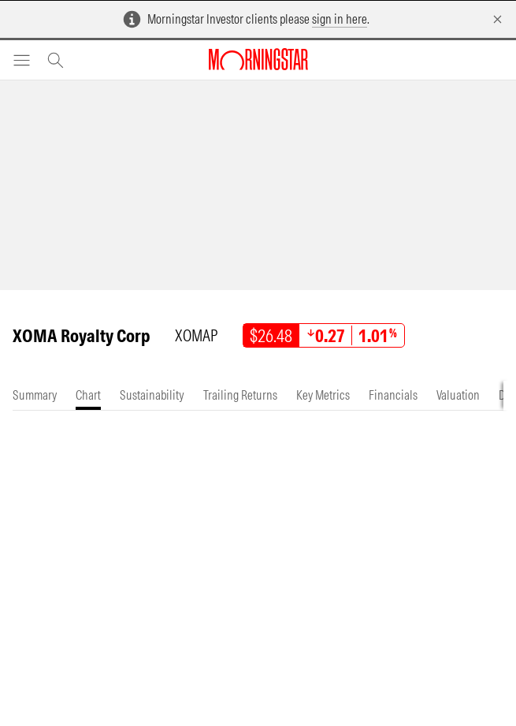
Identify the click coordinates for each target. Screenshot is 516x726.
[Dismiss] (497, 19)
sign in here (339, 19)
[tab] (35, 395)
